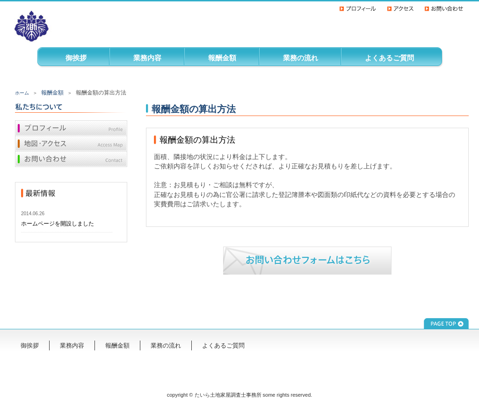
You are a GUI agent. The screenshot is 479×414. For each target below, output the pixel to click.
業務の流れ (300, 58)
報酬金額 (222, 58)
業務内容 (147, 58)
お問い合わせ (71, 160)
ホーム (22, 92)
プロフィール (71, 128)
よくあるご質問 (389, 58)
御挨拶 (76, 58)
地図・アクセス (71, 144)
